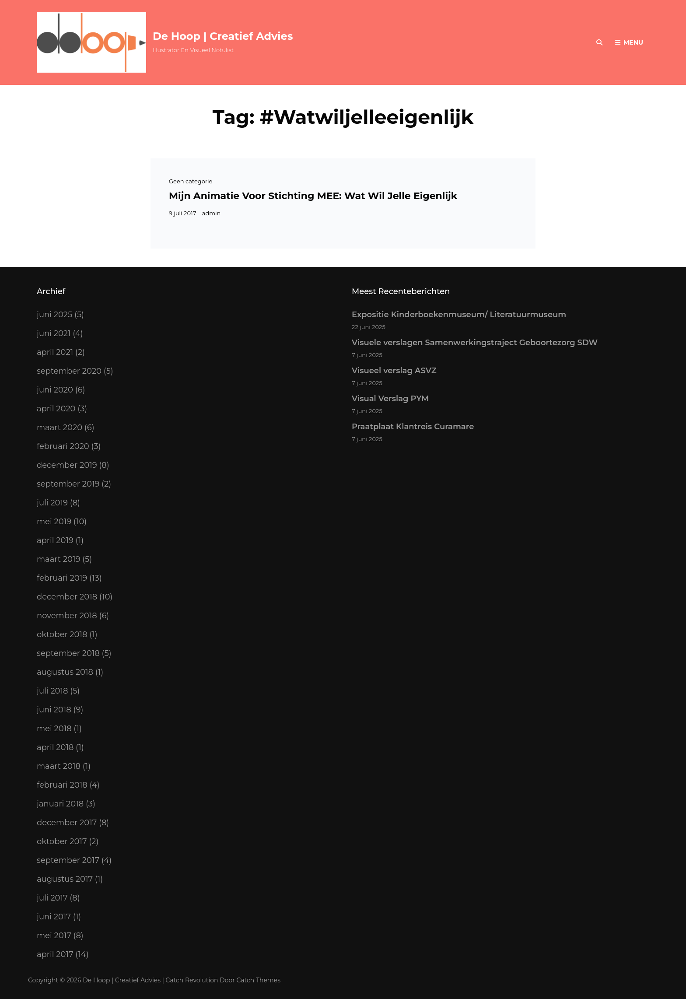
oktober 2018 (62, 634)
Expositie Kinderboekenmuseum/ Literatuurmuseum (459, 314)
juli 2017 (52, 898)
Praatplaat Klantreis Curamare (413, 426)
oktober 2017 (62, 841)
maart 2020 (59, 427)
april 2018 (55, 747)
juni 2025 (54, 314)
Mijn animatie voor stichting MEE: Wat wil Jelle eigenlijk (313, 196)
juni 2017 (54, 917)
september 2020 (69, 371)
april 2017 (55, 954)
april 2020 (56, 409)
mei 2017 (54, 935)
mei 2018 (54, 728)
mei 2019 (54, 521)
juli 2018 (52, 691)
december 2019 (67, 465)
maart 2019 (58, 559)
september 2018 (68, 653)
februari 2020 (63, 446)
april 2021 (55, 352)
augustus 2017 (65, 879)
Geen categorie (190, 181)
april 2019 (55, 540)
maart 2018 (58, 766)
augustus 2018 (65, 672)
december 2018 (67, 597)
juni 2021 (54, 333)
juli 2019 (52, 503)
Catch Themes (259, 980)
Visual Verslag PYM (390, 398)
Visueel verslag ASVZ (394, 370)
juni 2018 (54, 710)
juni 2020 (55, 390)
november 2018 (67, 615)
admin (211, 213)
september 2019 (68, 484)
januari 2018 (60, 804)
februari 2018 (62, 785)
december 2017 (67, 822)
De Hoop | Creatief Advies (223, 36)
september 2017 (68, 860)
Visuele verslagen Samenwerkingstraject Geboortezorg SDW (475, 342)
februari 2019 (62, 578)
